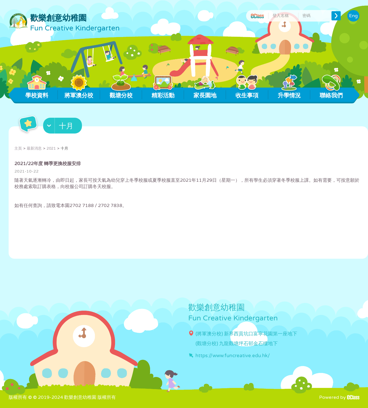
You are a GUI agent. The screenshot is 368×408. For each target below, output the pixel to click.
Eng (353, 16)
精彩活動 (163, 93)
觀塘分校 (121, 93)
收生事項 (247, 93)
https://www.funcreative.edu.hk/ (232, 356)
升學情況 (289, 93)
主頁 (18, 148)
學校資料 (37, 93)
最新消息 (34, 148)
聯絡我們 (331, 93)
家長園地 (205, 93)
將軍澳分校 (78, 93)
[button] (63, 127)
